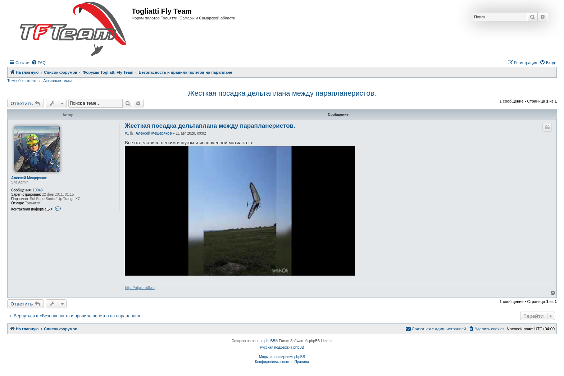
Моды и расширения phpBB (282, 357)
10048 (38, 190)
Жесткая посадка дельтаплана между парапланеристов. (282, 93)
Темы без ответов (23, 80)
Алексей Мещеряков (29, 178)
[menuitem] (38, 62)
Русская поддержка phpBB (282, 347)
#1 (127, 133)
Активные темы (57, 80)
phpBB (269, 341)
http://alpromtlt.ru (140, 287)
